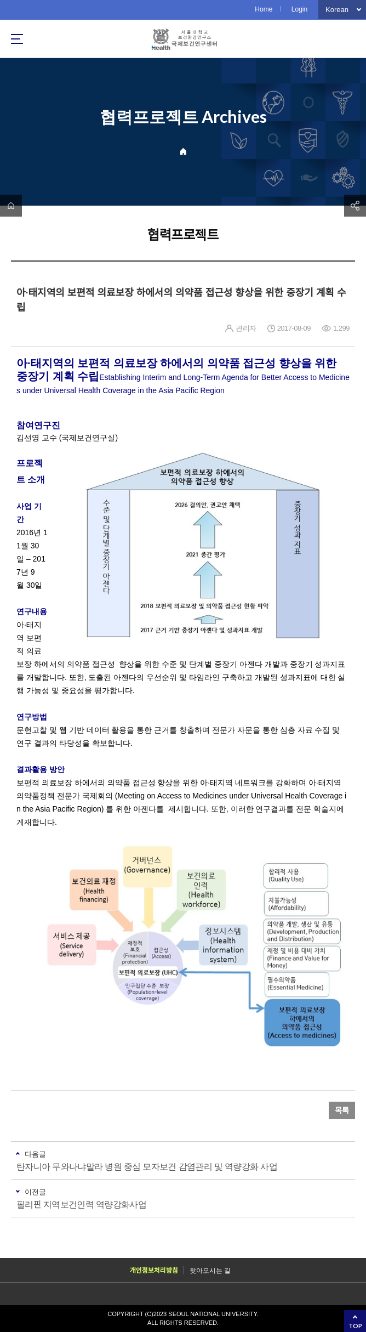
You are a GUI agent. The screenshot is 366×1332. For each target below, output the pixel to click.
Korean (336, 9)
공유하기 (355, 206)
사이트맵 (17, 39)
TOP (355, 1325)
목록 (342, 1110)
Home (263, 9)
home (11, 206)
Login (299, 9)
